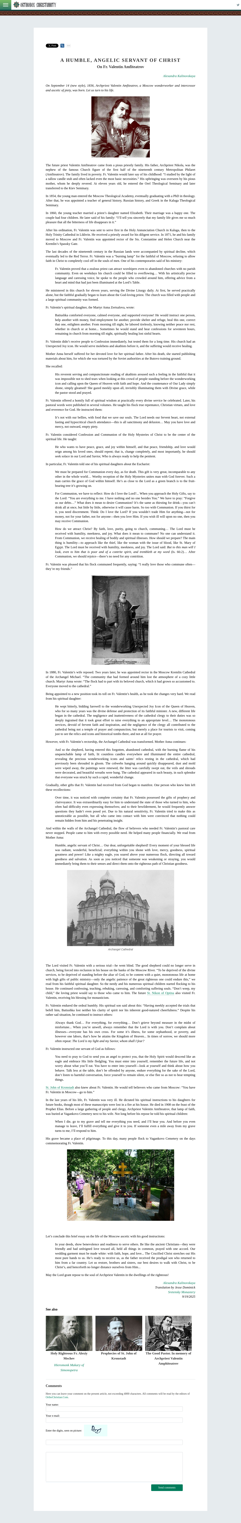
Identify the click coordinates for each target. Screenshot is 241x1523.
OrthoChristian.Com (57, 1397)
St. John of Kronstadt (60, 1087)
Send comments (167, 1487)
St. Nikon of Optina (160, 993)
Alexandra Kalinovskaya (179, 76)
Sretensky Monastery (181, 1292)
